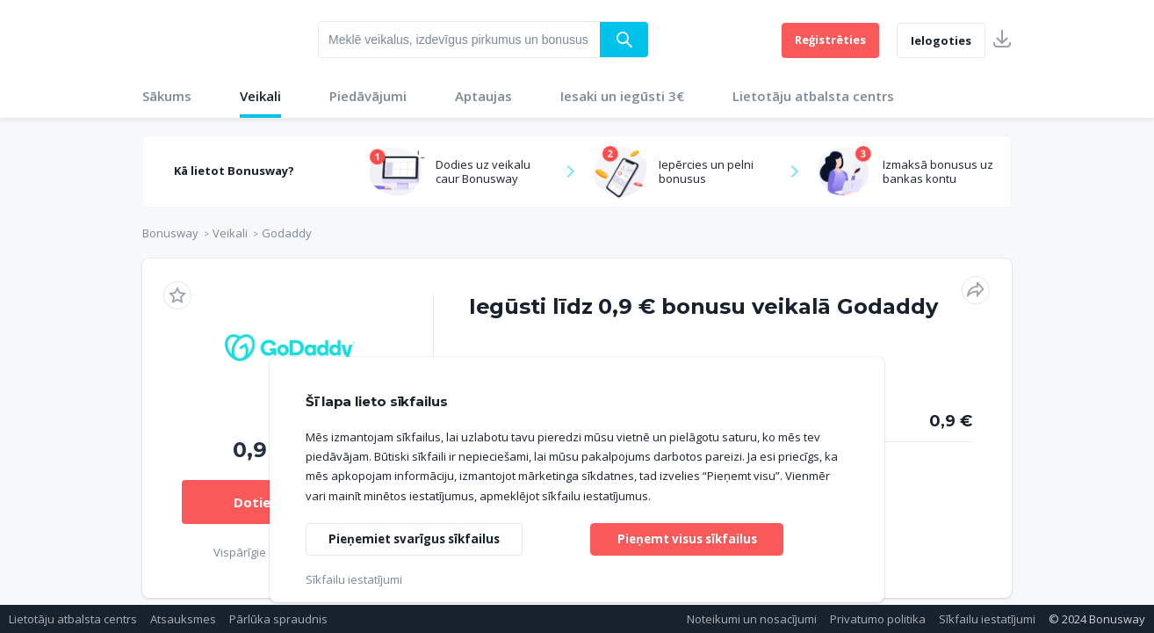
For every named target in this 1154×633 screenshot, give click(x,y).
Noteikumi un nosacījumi (752, 619)
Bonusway (170, 233)
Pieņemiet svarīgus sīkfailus (418, 537)
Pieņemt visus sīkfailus (687, 537)
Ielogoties (941, 40)
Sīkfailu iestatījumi (987, 619)
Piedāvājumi (368, 96)
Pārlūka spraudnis (278, 619)
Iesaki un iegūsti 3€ (622, 96)
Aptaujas (483, 96)
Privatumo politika (878, 619)
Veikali (260, 96)
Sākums (166, 96)
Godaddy (287, 233)
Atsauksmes (183, 619)
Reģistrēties (830, 39)
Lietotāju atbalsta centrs (813, 96)
